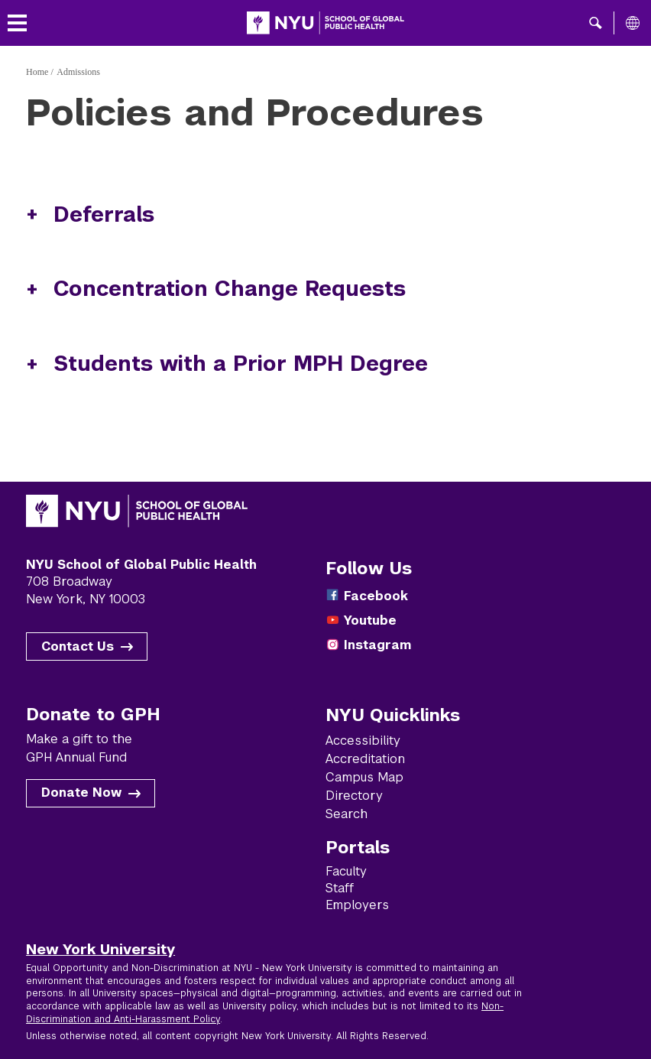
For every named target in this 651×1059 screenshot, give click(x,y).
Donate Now (81, 793)
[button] (596, 23)
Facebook (376, 596)
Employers (357, 905)
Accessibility (363, 741)
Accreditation (365, 759)
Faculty (346, 871)
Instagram (377, 645)
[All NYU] (632, 23)
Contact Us (77, 646)
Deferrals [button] (103, 214)
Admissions (78, 72)
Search (347, 814)
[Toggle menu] (17, 23)
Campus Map (364, 777)
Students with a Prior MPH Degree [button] (240, 363)
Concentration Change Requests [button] (229, 288)
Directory (354, 796)
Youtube (370, 620)
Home (37, 72)
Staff (340, 888)
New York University (100, 949)
